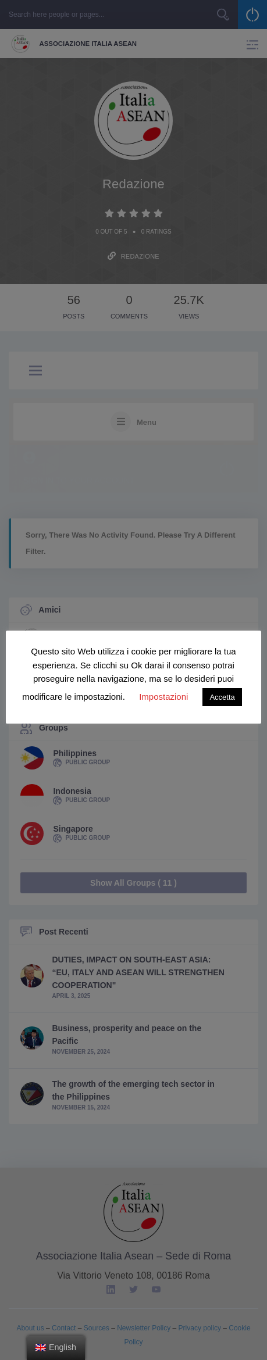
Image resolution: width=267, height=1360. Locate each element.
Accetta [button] (221, 697)
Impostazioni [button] (163, 697)
